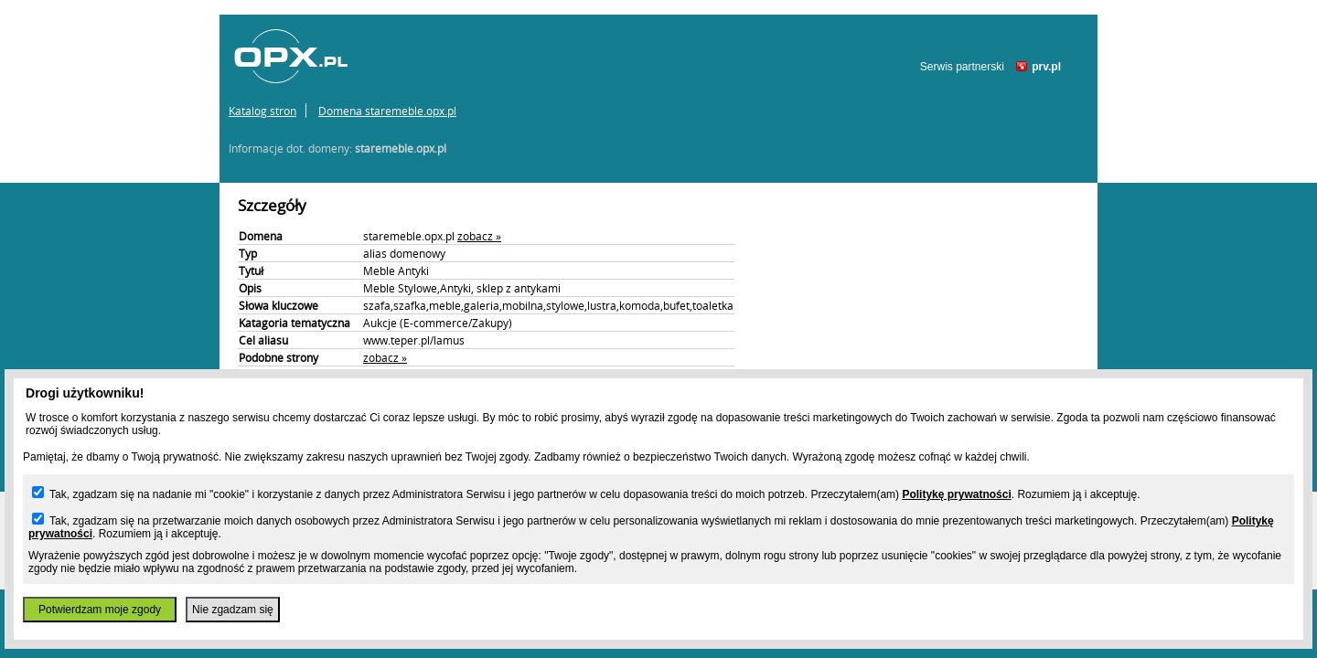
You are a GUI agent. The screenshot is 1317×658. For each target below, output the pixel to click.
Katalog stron (262, 110)
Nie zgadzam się (232, 609)
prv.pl (1046, 66)
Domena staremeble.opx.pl (387, 110)
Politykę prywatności (956, 494)
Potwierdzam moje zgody (99, 609)
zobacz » (479, 235)
